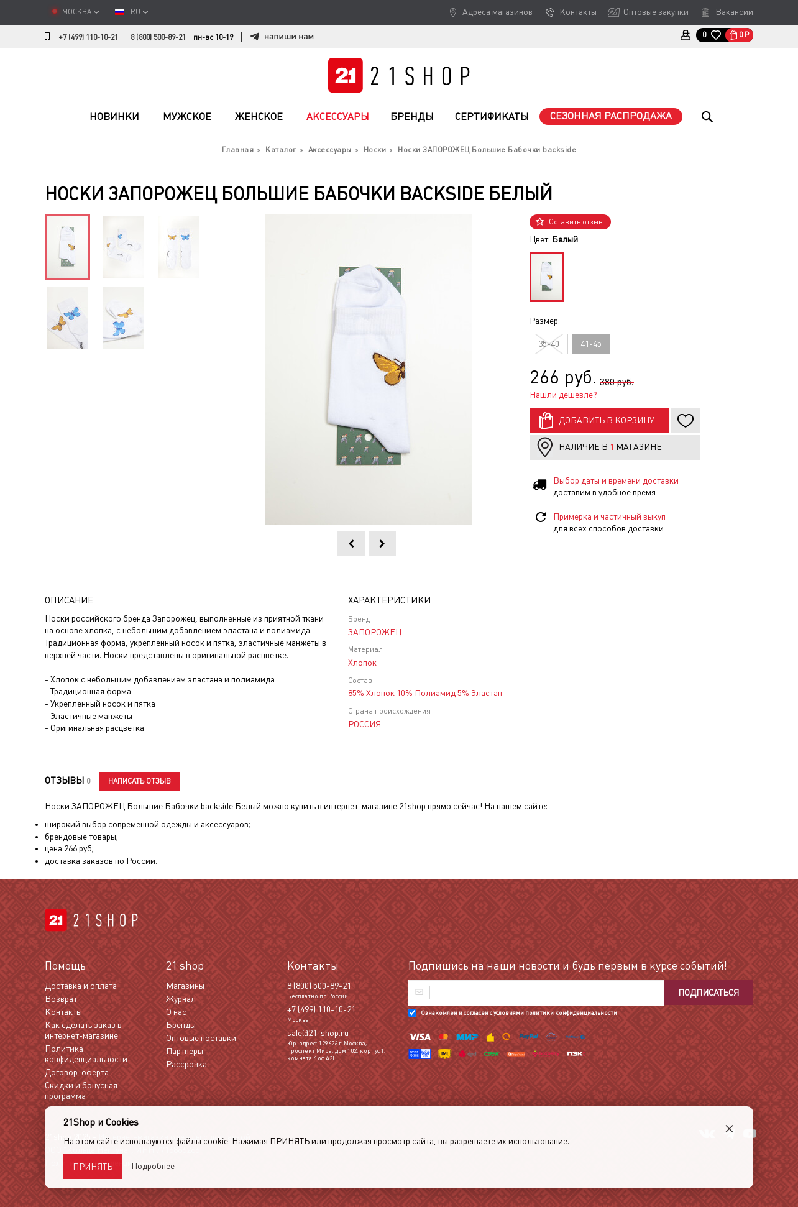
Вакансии (734, 12)
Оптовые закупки (656, 12)
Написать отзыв (139, 781)
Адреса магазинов (497, 12)
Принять (92, 1167)
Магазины (185, 986)
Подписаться (708, 993)
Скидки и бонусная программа (81, 1090)
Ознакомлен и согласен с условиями (519, 1012)
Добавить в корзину (606, 420)
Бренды (412, 116)
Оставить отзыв (576, 222)
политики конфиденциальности (571, 1012)
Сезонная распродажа (611, 116)
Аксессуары (337, 116)
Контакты (578, 12)
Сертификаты (492, 116)
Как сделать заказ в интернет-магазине (83, 1030)
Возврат (61, 999)
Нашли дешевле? (563, 395)
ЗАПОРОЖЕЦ (374, 632)
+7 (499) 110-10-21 (88, 37)
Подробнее (153, 1166)
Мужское (187, 116)
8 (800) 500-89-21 (158, 37)
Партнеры (184, 1051)
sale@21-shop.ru (318, 1033)
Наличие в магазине (610, 447)
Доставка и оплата (81, 986)
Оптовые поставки (201, 1038)
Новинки (114, 116)
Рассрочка (186, 1064)
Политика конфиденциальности (86, 1054)
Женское (259, 116)
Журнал (181, 999)
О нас (176, 1012)
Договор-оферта (77, 1072)
